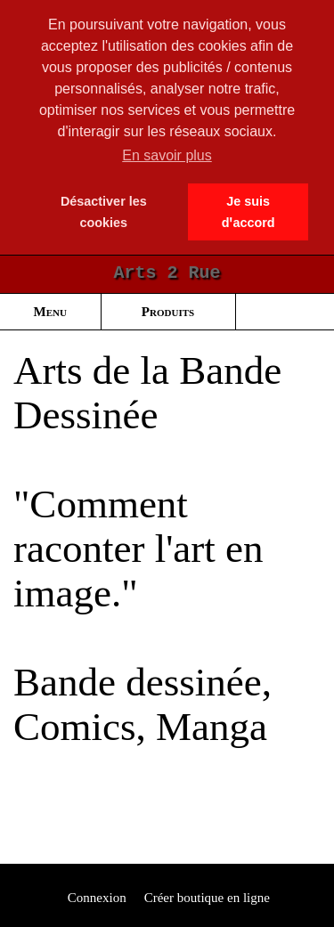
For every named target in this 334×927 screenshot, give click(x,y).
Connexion (95, 897)
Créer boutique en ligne (207, 897)
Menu (50, 312)
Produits (168, 312)
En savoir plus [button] (167, 155)
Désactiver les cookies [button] (104, 212)
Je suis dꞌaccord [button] (248, 212)
